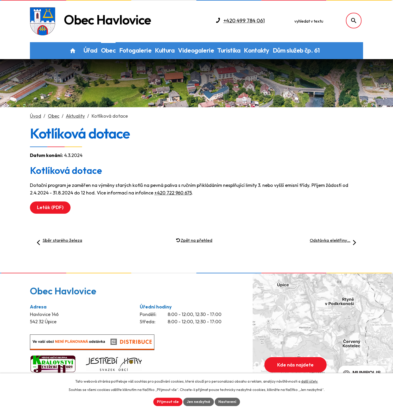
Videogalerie (196, 50)
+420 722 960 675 (173, 193)
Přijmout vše (168, 401)
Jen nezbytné (198, 401)
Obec (108, 50)
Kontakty (256, 50)
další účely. (309, 381)
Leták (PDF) (50, 207)
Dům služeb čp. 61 (296, 50)
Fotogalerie (135, 50)
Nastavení (227, 401)
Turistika (228, 50)
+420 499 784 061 (244, 20)
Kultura (165, 50)
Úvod (73, 50)
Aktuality (75, 116)
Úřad (90, 50)
